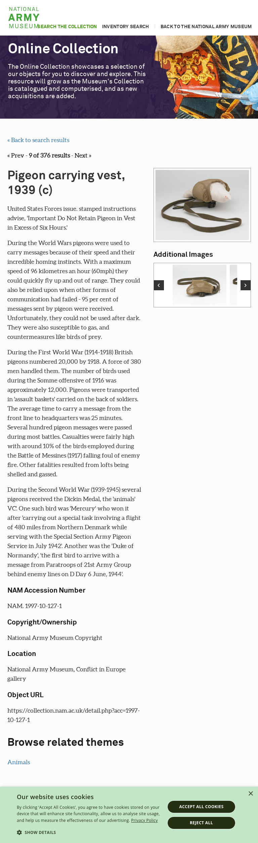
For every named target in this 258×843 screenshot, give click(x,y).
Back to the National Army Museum (206, 26)
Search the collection (67, 26)
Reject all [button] (201, 823)
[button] (89, 832)
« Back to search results (38, 139)
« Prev (15, 155)
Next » (83, 155)
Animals (18, 762)
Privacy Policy (144, 820)
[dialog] (129, 815)
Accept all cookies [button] (201, 806)
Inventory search (125, 26)
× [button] (250, 793)
